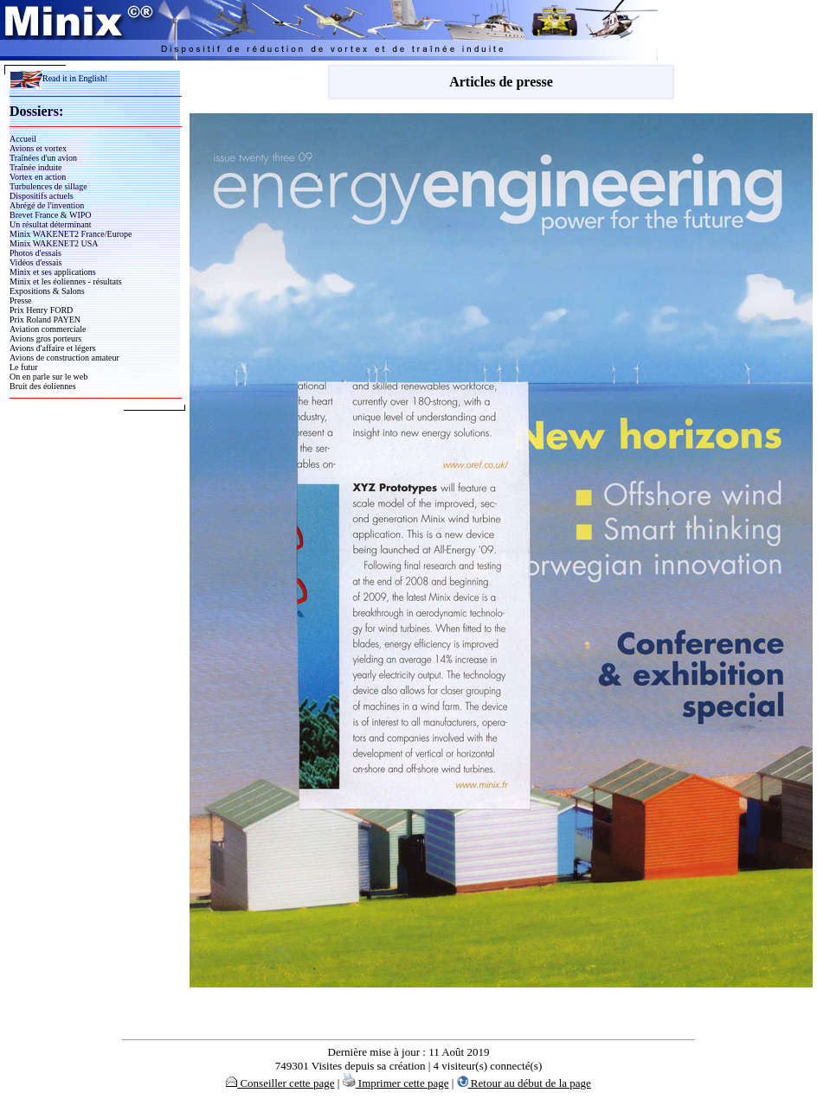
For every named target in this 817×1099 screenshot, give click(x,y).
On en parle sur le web (48, 376)
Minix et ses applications (53, 272)
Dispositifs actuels (42, 196)
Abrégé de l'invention (47, 205)
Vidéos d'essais (35, 262)
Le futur (24, 367)
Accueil (23, 139)
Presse (21, 300)
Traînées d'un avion (43, 158)
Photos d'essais (35, 253)
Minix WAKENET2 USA (54, 243)
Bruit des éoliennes (43, 386)
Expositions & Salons (47, 291)
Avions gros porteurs (45, 338)
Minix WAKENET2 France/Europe (71, 234)
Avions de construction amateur (64, 357)
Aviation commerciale (48, 329)
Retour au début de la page (524, 1083)
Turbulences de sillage (48, 186)
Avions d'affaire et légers (52, 348)
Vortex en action (38, 177)
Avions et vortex (38, 148)
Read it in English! (58, 78)
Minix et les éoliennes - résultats (66, 281)
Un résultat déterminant (50, 224)
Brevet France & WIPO (51, 215)
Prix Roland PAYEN (45, 319)
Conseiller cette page (280, 1083)
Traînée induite (35, 167)
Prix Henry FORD (41, 310)
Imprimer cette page (396, 1083)
